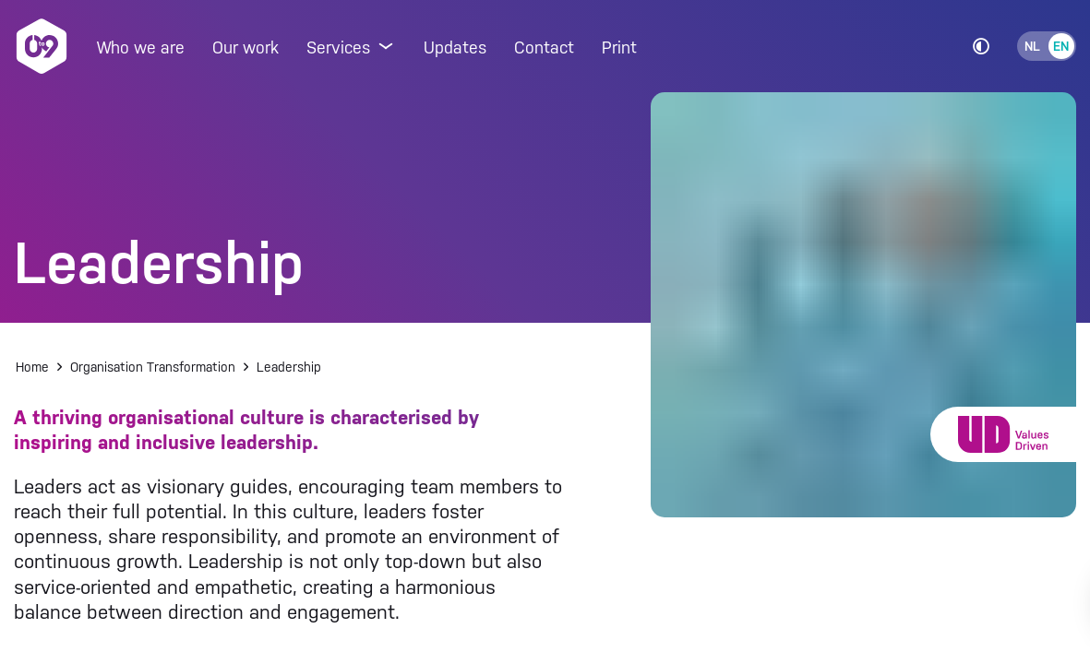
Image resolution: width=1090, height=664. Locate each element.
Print (619, 47)
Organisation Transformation (152, 367)
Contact (544, 47)
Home (32, 367)
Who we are (141, 47)
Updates (455, 47)
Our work (245, 47)
